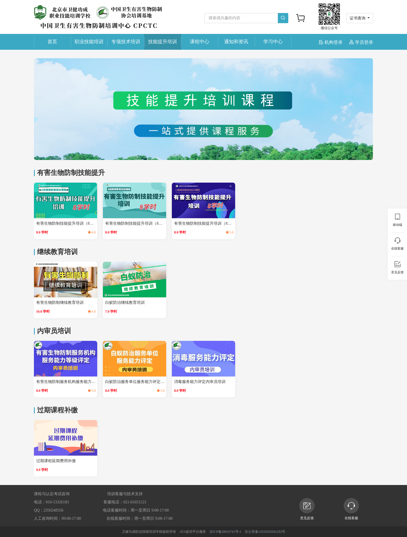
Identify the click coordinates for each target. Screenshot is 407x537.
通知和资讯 (236, 41)
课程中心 (199, 41)
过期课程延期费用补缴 (56, 461)
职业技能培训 (89, 41)
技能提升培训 (162, 41)
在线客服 (351, 509)
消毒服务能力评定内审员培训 (200, 382)
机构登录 (331, 42)
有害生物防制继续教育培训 (60, 302)
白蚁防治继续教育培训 (125, 302)
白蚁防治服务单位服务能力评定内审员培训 (135, 382)
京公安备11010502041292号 (265, 532)
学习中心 (273, 41)
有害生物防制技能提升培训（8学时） (66, 223)
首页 (52, 41)
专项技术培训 (125, 41)
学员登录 (361, 42)
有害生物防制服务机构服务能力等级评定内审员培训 (66, 382)
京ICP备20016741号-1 (225, 532)
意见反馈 (307, 509)
